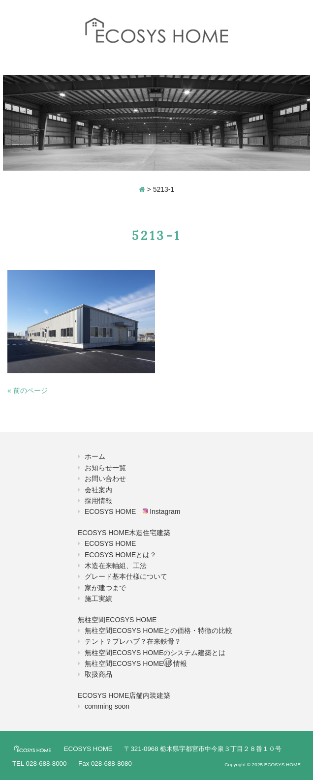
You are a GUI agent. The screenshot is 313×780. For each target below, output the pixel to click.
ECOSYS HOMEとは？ (120, 555)
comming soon (107, 706)
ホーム (95, 456)
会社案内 (98, 490)
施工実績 (98, 598)
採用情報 (98, 501)
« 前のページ (27, 390)
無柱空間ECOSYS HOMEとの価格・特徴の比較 (158, 630)
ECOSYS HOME (110, 543)
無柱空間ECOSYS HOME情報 (136, 663)
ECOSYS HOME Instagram (132, 511)
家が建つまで (105, 588)
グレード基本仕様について (126, 576)
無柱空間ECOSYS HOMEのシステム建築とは (155, 653)
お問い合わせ (105, 478)
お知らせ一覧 (105, 468)
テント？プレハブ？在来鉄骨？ (133, 641)
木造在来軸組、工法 (116, 566)
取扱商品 (98, 674)
